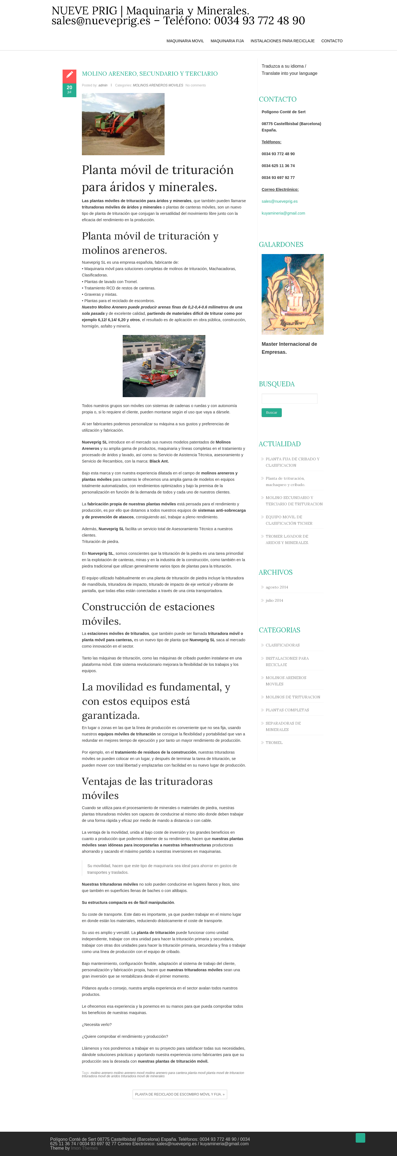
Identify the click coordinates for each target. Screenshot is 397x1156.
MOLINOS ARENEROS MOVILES (158, 85)
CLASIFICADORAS (283, 645)
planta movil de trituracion (225, 1073)
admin (103, 85)
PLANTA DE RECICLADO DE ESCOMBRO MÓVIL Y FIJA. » (179, 1094)
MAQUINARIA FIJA (227, 41)
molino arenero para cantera (166, 1073)
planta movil (196, 1073)
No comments (196, 85)
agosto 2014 (277, 587)
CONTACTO (332, 41)
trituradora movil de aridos (101, 1076)
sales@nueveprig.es (280, 201)
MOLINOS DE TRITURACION (293, 697)
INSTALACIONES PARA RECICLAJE (283, 41)
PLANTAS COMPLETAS (287, 710)
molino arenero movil (129, 1073)
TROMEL (274, 742)
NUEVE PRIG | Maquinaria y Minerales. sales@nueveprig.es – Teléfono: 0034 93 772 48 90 (178, 15)
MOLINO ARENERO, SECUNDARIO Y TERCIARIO (150, 73)
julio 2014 (274, 600)
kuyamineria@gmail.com (283, 213)
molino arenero (102, 1073)
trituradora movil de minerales (143, 1076)
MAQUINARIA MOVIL (185, 41)
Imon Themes (84, 1148)
